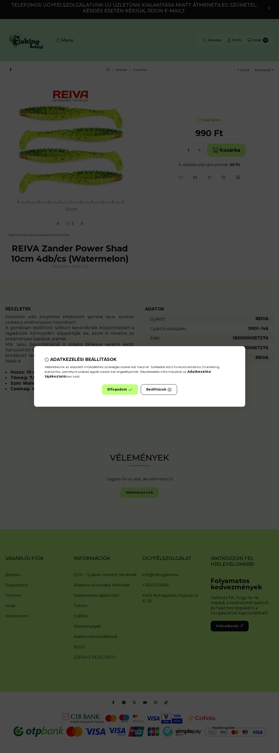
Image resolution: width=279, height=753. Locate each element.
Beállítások (159, 390)
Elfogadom (119, 390)
